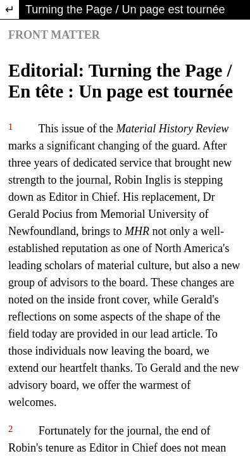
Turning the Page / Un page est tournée (125, 9)
